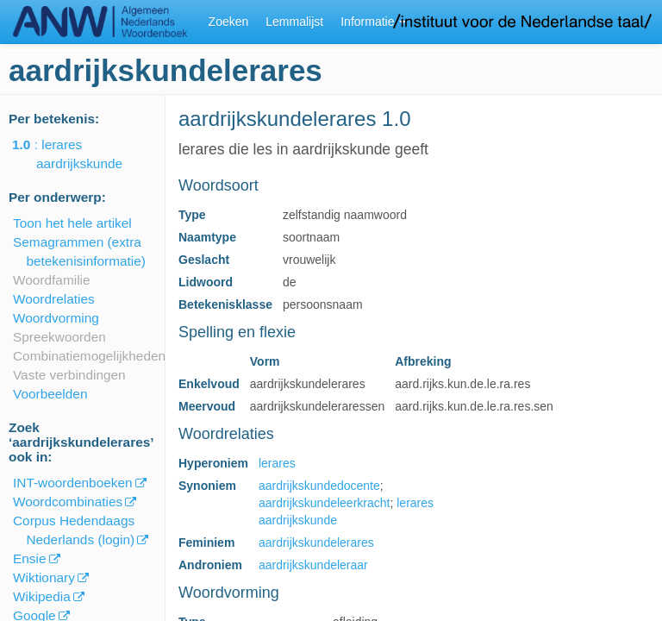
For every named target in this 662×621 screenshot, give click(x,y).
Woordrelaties (54, 299)
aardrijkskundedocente (319, 485)
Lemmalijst (294, 21)
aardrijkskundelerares (316, 542)
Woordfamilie (52, 280)
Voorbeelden (50, 393)
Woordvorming (56, 317)
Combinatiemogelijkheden (89, 355)
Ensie (30, 558)
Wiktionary (44, 577)
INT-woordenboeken (73, 482)
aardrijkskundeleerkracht (324, 503)
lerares (277, 463)
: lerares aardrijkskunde (79, 154)
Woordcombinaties (67, 501)
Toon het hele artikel (72, 223)
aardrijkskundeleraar (313, 565)
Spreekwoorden (59, 336)
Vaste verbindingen (69, 374)
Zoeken (229, 21)
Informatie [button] (373, 21)
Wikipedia (42, 596)
